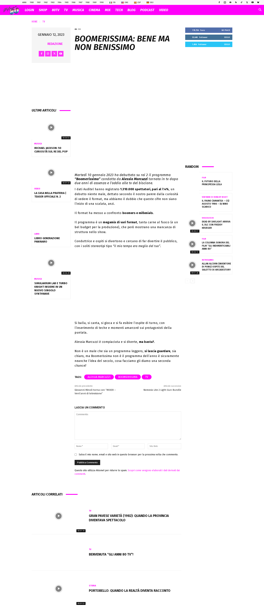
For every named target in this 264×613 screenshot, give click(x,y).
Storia (92, 586)
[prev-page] (187, 281)
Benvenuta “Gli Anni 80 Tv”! (111, 554)
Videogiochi (208, 218)
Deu (149, 2)
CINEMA (94, 10)
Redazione (55, 44)
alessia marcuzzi (99, 377)
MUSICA (78, 10)
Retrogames (207, 260)
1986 (73, 2)
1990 (102, 2)
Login (29, 10)
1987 (80, 2)
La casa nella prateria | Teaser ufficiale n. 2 (50, 194)
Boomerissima (127, 377)
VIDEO (163, 10)
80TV (55, 10)
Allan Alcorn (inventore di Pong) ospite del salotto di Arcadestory (216, 266)
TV (66, 10)
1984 (59, 2)
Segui (227, 37)
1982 (45, 2)
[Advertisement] (208, 105)
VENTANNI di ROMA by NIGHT (215, 197)
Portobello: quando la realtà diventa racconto (129, 591)
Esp (137, 2)
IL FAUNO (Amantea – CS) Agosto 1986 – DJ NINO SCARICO (215, 203)
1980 (32, 2)
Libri (36, 234)
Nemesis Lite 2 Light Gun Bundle (162, 389)
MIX (107, 10)
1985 (66, 2)
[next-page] (193, 281)
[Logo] (12, 10)
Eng (124, 2)
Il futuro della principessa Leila (212, 183)
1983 (52, 2)
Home (35, 21)
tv (146, 377)
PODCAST (147, 10)
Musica (38, 144)
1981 (39, 2)
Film (204, 178)
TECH (119, 10)
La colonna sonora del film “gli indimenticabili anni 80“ (216, 245)
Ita (112, 2)
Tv (43, 21)
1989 (94, 2)
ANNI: (24, 2)
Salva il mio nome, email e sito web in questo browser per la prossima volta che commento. (128, 454)
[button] (260, 10)
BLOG (131, 10)
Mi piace (226, 30)
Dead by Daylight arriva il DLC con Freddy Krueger (216, 224)
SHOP (43, 10)
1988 (87, 2)
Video (37, 189)
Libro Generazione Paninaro (47, 240)
